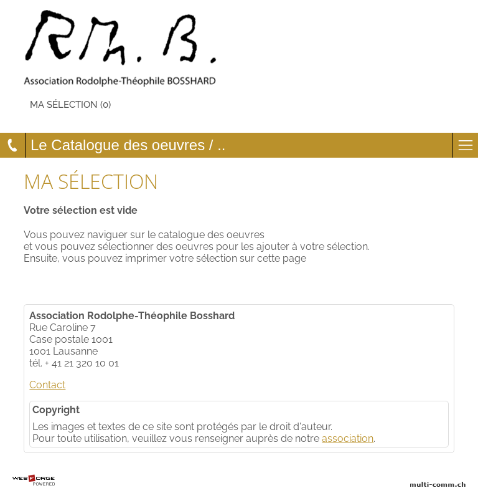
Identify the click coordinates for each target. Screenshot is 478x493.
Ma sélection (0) (70, 104)
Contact (47, 385)
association (347, 438)
